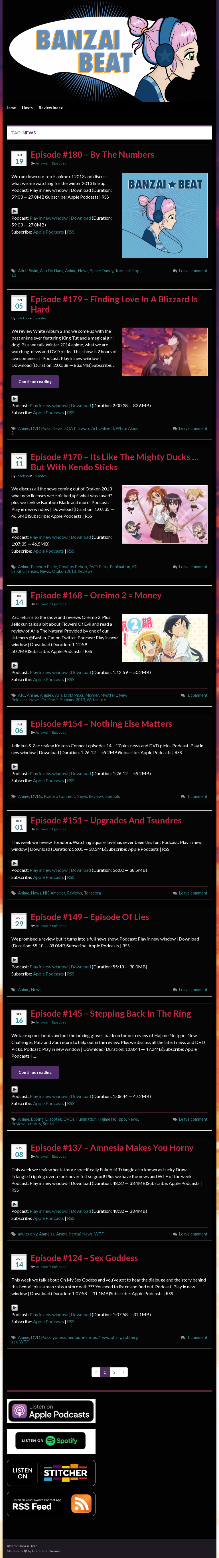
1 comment (197, 695)
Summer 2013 (72, 699)
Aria (58, 695)
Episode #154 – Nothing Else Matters (101, 723)
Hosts (27, 107)
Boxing (37, 1119)
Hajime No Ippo (112, 1119)
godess (59, 1337)
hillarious (89, 1337)
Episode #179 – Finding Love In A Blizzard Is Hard (114, 304)
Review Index (51, 107)
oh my (116, 1337)
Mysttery (109, 695)
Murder (92, 695)
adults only (27, 1234)
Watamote (96, 699)
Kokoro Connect (59, 796)
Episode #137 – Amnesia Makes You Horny (112, 1147)
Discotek (53, 1119)
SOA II (70, 428)
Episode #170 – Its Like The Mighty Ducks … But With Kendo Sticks (114, 462)
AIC (21, 695)
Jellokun (41, 163)
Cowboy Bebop (73, 566)
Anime (70, 270)
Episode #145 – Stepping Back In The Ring (111, 1013)
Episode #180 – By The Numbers (92, 154)
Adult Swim (28, 270)
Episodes (59, 163)
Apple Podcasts (48, 231)
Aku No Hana (51, 270)
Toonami (123, 270)
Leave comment (193, 270)
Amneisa (46, 1234)
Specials (113, 796)
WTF (99, 1234)
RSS (70, 231)
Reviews (85, 571)
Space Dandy (101, 270)
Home (10, 107)
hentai (75, 1234)
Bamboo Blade (44, 566)
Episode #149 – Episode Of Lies (90, 917)
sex (14, 1341)
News (83, 270)
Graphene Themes (46, 1551)
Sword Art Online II (96, 428)
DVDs (36, 796)
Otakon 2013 (64, 571)
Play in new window (49, 218)
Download (81, 218)
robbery (130, 1337)
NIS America (54, 893)
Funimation (120, 566)
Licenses (30, 571)
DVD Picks (41, 428)
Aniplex (46, 695)
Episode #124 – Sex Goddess (84, 1258)
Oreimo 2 (49, 699)
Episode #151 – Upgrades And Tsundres (106, 820)
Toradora (92, 893)
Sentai (48, 1123)
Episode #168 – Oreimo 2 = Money (96, 595)
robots (34, 1123)
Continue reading (35, 381)
